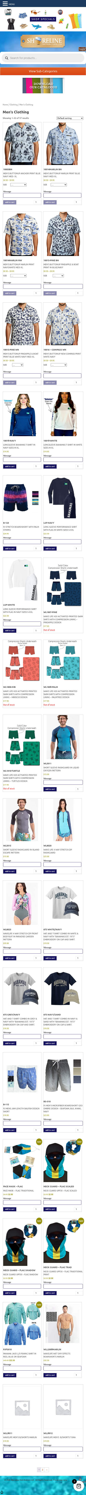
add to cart (9, 202)
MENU (12, 4)
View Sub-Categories (43, 71)
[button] (2, 1493)
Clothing (14, 104)
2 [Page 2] (42, 1469)
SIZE (5, 185)
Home (5, 104)
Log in (82, 49)
